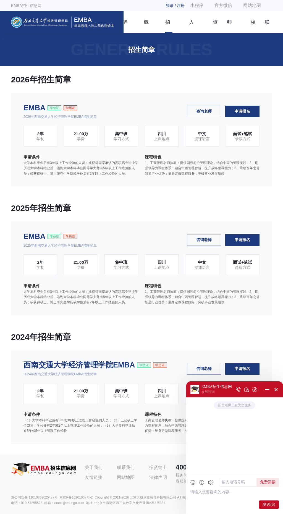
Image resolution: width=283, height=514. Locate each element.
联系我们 (267, 26)
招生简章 (167, 26)
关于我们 (94, 467)
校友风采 (253, 26)
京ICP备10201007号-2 (76, 497)
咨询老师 (204, 111)
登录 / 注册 (175, 5)
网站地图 (252, 5)
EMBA (34, 108)
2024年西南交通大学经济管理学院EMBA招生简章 (60, 374)
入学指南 (191, 26)
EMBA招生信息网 (26, 5)
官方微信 (223, 5)
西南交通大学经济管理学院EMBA (79, 365)
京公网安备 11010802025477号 (34, 497)
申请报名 (242, 111)
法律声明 (158, 477)
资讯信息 (215, 26)
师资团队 (229, 26)
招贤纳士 (158, 467)
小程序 (196, 5)
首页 (125, 26)
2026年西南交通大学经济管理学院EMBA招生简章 (60, 117)
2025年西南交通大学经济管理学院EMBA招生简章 (60, 245)
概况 (146, 26)
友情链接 (94, 477)
